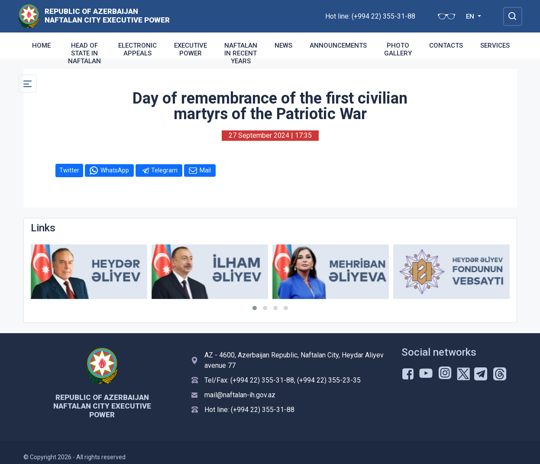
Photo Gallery (398, 49)
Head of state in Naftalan (84, 53)
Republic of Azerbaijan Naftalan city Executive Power (107, 15)
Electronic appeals (137, 49)
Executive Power (190, 49)
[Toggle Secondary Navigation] (27, 83)
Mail (205, 170)
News (283, 45)
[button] (254, 308)
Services (495, 45)
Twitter (69, 170)
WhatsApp (114, 170)
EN (471, 16)
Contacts (446, 45)
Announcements (338, 45)
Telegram (164, 170)
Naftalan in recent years (240, 53)
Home (41, 45)
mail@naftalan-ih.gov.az (239, 395)
